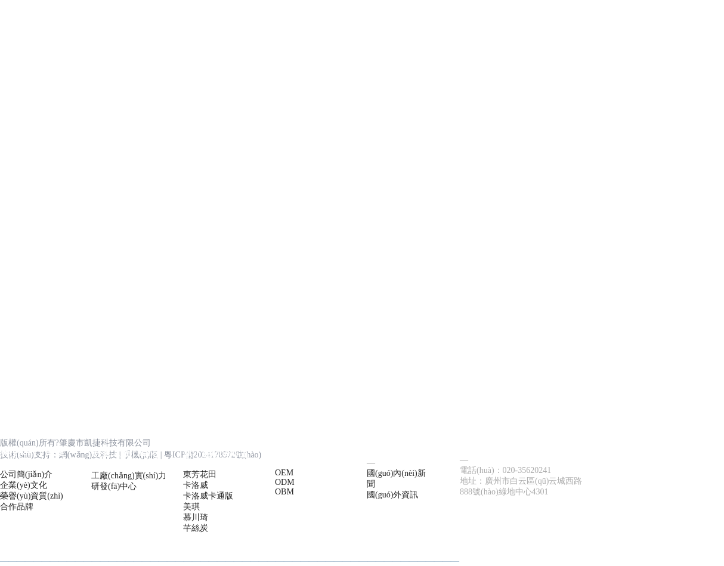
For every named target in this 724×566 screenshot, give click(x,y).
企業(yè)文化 (23, 485)
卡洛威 (195, 485)
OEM (284, 472)
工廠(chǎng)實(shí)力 (128, 475)
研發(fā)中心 (114, 486)
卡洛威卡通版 (208, 495)
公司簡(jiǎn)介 (26, 474)
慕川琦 (195, 517)
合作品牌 (16, 506)
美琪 (191, 506)
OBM (284, 491)
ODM (285, 482)
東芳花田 (199, 474)
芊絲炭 (195, 528)
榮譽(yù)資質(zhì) (31, 495)
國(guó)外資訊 (392, 494)
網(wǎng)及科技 (88, 454)
